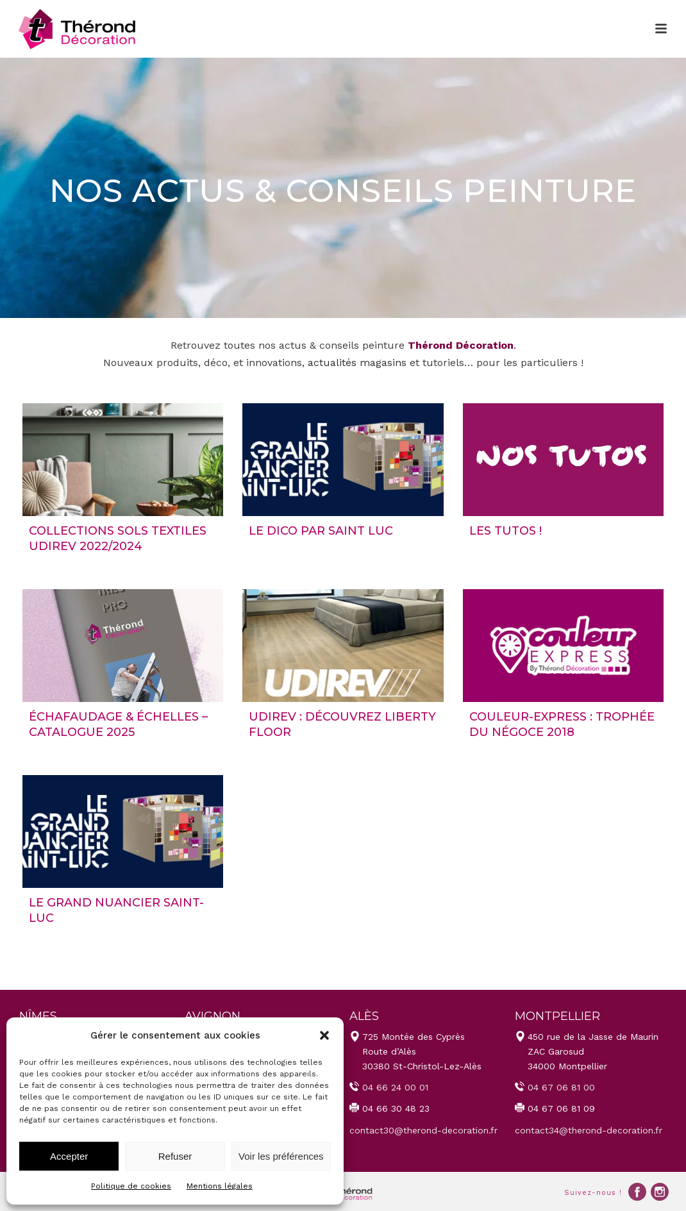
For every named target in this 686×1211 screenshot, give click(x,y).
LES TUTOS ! (505, 531)
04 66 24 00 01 (395, 1087)
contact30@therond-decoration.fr (423, 1130)
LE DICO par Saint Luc (321, 531)
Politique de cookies (131, 1186)
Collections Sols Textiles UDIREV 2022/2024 (117, 538)
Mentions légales (220, 1186)
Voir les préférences (281, 1156)
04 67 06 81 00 (561, 1087)
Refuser (175, 1156)
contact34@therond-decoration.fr (588, 1130)
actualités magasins (357, 362)
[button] (324, 1035)
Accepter (69, 1156)
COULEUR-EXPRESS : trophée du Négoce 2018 (562, 724)
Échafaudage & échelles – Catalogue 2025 (118, 724)
